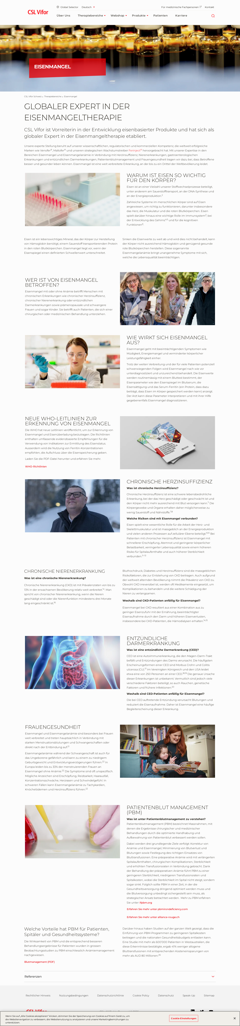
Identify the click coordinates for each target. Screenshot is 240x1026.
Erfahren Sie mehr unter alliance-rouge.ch (153, 917)
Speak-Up (189, 995)
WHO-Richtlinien (36, 466)
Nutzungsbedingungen (73, 995)
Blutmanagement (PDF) (39, 961)
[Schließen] (234, 1020)
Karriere (181, 15)
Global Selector (67, 7)
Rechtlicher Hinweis (38, 995)
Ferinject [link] (135, 150)
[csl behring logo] (35, 1011)
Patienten (160, 15)
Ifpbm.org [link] (146, 902)
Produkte (141, 15)
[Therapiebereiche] (52, 96)
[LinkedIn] (191, 1011)
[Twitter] (200, 1011)
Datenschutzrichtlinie (110, 995)
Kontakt (209, 7)
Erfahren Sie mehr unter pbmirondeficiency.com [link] (157, 909)
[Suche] (213, 15)
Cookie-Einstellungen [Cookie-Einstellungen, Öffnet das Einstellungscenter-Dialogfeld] (183, 1020)
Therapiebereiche (92, 15)
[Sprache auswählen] (89, 7)
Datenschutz (166, 995)
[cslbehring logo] (38, 12)
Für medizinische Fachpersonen (181, 7)
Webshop (120, 15)
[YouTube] (209, 1011)
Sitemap (209, 995)
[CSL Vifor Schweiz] (33, 96)
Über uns (63, 15)
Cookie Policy (141, 995)
